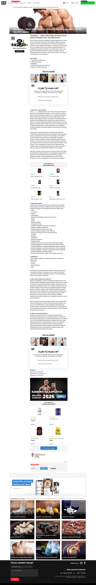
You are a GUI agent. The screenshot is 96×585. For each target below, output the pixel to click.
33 (51, 576)
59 (83, 576)
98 (62, 577)
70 (28, 577)
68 (25, 577)
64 (20, 577)
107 (77, 577)
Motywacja (56, 559)
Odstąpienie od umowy (56, 580)
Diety (23, 561)
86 (47, 577)
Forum (55, 567)
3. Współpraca (33, 63)
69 (26, 577)
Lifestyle (39, 565)
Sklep (23, 557)
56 (79, 576)
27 (43, 576)
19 (34, 576)
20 (35, 576)
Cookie (51, 572)
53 (75, 576)
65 (21, 577)
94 (57, 577)
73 (31, 577)
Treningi (23, 559)
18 (32, 576)
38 (57, 576)
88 (50, 577)
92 (54, 577)
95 (58, 577)
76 (35, 577)
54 (77, 576)
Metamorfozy (23, 2)
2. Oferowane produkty (35, 62)
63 (19, 577)
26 (42, 576)
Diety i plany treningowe (26, 556)
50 (72, 576)
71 (29, 577)
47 (68, 576)
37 (56, 576)
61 (17, 577)
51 (73, 576)
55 (78, 576)
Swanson (35, 111)
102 (68, 577)
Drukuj (53, 442)
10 (23, 576)
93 (56, 577)
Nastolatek (40, 563)
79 (39, 577)
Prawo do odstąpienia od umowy (42, 580)
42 (62, 576)
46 (67, 576)
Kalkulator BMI (57, 557)
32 (50, 576)
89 (51, 577)
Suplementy (24, 563)
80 (40, 577)
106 (75, 577)
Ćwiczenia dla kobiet (58, 556)
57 (80, 576)
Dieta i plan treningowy (13, 2)
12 (25, 576)
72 (30, 577)
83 (43, 577)
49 (70, 576)
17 (31, 576)
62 (18, 577)
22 (37, 576)
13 (26, 576)
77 (36, 577)
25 (41, 576)
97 (61, 577)
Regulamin (42, 572)
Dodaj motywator (57, 561)
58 (81, 576)
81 (41, 577)
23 (39, 576)
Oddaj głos (44, 442)
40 (59, 576)
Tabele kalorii (57, 563)
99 (63, 577)
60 (84, 576)
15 (29, 576)
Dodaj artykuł (36, 572)
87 (48, 577)
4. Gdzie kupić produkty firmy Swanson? (40, 65)
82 (42, 577)
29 (46, 576)
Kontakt (47, 572)
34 (52, 576)
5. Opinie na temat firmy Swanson (38, 67)
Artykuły (29, 2)
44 (64, 576)
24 (40, 576)
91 (53, 577)
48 (69, 576)
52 (74, 576)
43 (63, 576)
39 (58, 576)
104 (72, 577)
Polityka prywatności (58, 572)
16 (30, 576)
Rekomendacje (57, 565)
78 (37, 577)
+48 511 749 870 (80, 543)
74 (32, 577)
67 (24, 577)
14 (28, 576)
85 (46, 577)
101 (66, 577)
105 (73, 577)
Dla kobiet (40, 557)
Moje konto (40, 559)
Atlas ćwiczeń (36, 2)
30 (47, 576)
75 (34, 577)
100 (65, 577)
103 (70, 577)
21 (36, 576)
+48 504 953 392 (67, 543)
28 (45, 576)
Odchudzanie (40, 561)
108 (78, 577)
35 (53, 576)
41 (61, 576)
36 (54, 576)
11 (24, 576)
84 (45, 577)
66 (23, 577)
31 (48, 576)
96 (59, 577)
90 (52, 577)
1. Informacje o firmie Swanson (37, 60)
